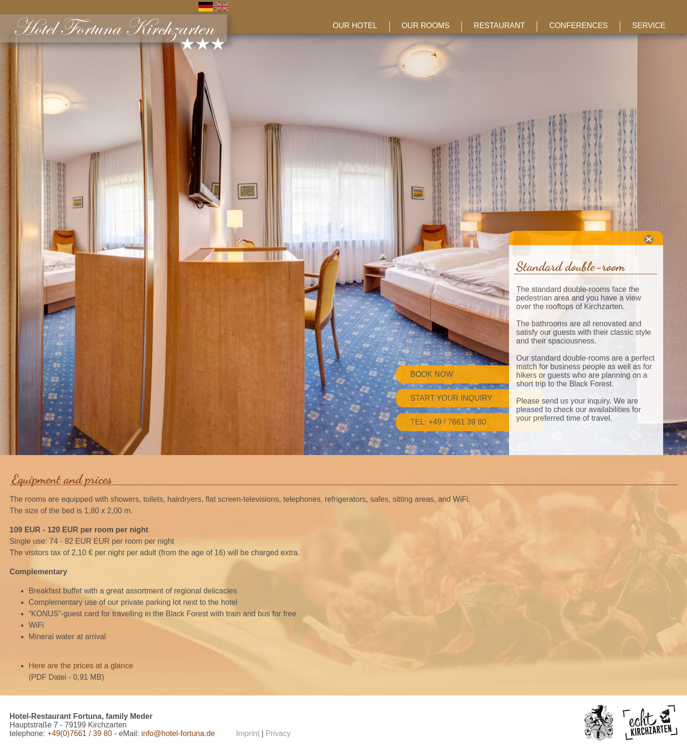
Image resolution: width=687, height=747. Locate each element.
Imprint (248, 733)
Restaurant (499, 25)
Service (649, 25)
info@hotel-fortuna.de (178, 733)
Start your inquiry (451, 398)
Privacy (278, 733)
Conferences (578, 25)
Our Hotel (355, 25)
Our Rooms (425, 25)
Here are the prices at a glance (81, 666)
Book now (431, 374)
